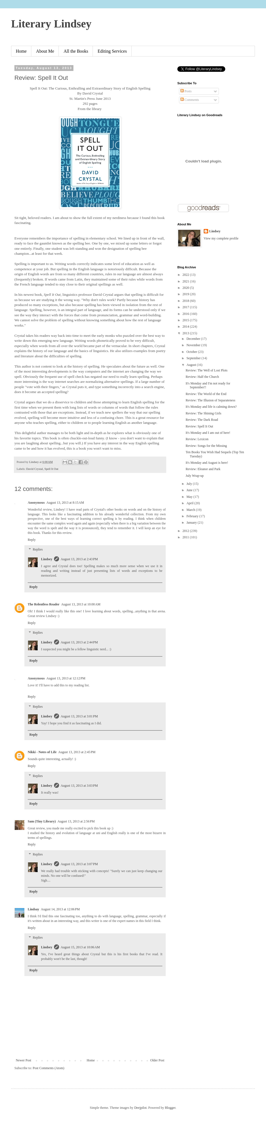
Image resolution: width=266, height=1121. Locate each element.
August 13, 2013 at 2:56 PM (76, 821)
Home (21, 51)
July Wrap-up (195, 476)
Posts (185, 91)
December (193, 339)
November (193, 345)
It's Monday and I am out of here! (208, 433)
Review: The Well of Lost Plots (206, 370)
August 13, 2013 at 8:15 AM (65, 503)
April (190, 503)
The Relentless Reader (44, 604)
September (193, 358)
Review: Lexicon (197, 439)
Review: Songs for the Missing (206, 446)
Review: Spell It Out (199, 426)
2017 (186, 307)
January (192, 522)
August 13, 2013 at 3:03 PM (79, 786)
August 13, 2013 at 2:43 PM (79, 559)
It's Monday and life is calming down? (211, 407)
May (189, 497)
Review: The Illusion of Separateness (210, 400)
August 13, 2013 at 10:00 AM (81, 604)
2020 (186, 288)
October (192, 352)
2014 (186, 326)
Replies (38, 550)
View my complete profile (221, 238)
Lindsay (33, 909)
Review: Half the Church (202, 377)
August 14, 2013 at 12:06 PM (60, 909)
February (192, 516)
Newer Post (23, 1060)
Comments (189, 100)
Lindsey (46, 559)
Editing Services (112, 51)
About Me (45, 51)
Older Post (157, 1060)
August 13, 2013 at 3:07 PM (79, 864)
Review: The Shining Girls (203, 413)
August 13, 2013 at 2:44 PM (79, 642)
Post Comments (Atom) (48, 1068)
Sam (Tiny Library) (42, 821)
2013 (186, 333)
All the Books (75, 51)
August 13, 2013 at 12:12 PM (65, 678)
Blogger (170, 1108)
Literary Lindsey (51, 23)
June (189, 490)
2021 (186, 281)
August (191, 365)
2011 (186, 537)
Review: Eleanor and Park (203, 469)
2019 (186, 294)
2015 (186, 320)
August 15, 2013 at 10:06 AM (80, 947)
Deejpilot (140, 1108)
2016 (186, 314)
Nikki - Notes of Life (42, 752)
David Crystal (34, 468)
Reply (32, 540)
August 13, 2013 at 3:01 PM (79, 716)
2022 (186, 275)
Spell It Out (51, 468)
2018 (186, 301)
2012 (186, 531)
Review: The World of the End (206, 394)
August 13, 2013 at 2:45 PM (77, 752)
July (189, 484)
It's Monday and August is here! (207, 463)
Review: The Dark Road (202, 420)
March (191, 510)
